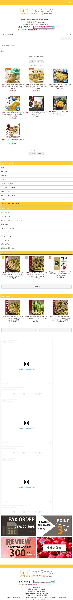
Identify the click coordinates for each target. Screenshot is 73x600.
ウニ (15, 45)
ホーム (3, 45)
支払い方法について (19, 597)
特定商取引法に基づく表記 (58, 597)
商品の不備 (4, 224)
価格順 (37, 56)
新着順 (42, 56)
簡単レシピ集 (5, 244)
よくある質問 (5, 212)
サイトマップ (5, 232)
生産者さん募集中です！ (8, 248)
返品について (44, 597)
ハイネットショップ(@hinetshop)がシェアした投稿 (26, 394)
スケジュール (5, 240)
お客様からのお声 (6, 236)
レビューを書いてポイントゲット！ (11, 220)
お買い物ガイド (5, 216)
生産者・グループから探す (10, 204)
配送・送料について (32, 597)
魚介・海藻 (10, 45)
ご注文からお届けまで (7, 228)
